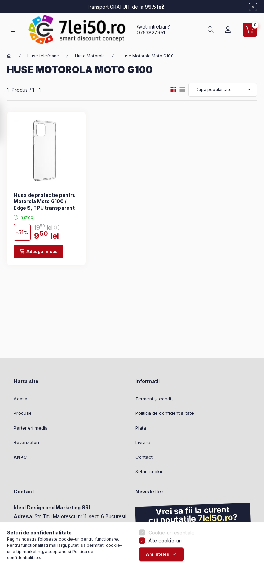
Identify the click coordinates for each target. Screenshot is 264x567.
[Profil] (228, 30)
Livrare (142, 442)
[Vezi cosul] (250, 30)
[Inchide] (253, 7)
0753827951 (151, 32)
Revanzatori (26, 442)
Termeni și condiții (155, 398)
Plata (140, 428)
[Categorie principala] (9, 56)
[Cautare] (211, 30)
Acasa (21, 398)
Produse (23, 413)
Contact (144, 457)
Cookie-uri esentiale (171, 555)
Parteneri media (31, 428)
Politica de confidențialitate (164, 413)
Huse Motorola (90, 55)
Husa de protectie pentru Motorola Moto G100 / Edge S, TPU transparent (45, 201)
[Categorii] (13, 29)
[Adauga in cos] (38, 251)
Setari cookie (149, 471)
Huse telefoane (43, 55)
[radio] (182, 89)
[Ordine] (222, 90)
